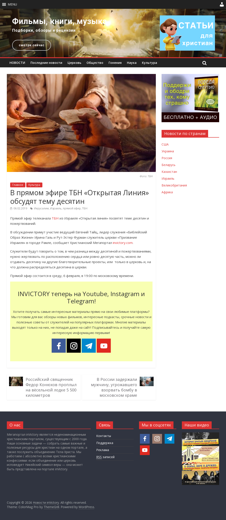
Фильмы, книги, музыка (59, 21)
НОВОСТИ (17, 63)
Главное (17, 185)
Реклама (102, 450)
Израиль (56, 208)
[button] (12, 4)
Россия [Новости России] (167, 158)
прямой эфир (72, 208)
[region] (113, 33)
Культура (149, 63)
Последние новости (46, 63)
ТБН (84, 208)
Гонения (115, 63)
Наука (132, 63)
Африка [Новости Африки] (167, 192)
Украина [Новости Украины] (168, 151)
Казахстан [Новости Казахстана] (169, 172)
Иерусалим (41, 208)
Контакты (103, 436)
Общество (95, 63)
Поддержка (104, 443)
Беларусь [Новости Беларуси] (168, 165)
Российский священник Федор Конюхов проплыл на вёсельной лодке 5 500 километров (51, 387)
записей (105, 457)
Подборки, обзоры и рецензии (44, 30)
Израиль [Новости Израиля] (168, 178)
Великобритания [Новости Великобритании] (174, 185)
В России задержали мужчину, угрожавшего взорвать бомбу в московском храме (114, 387)
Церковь (74, 63)
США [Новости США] (165, 144)
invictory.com (123, 242)
